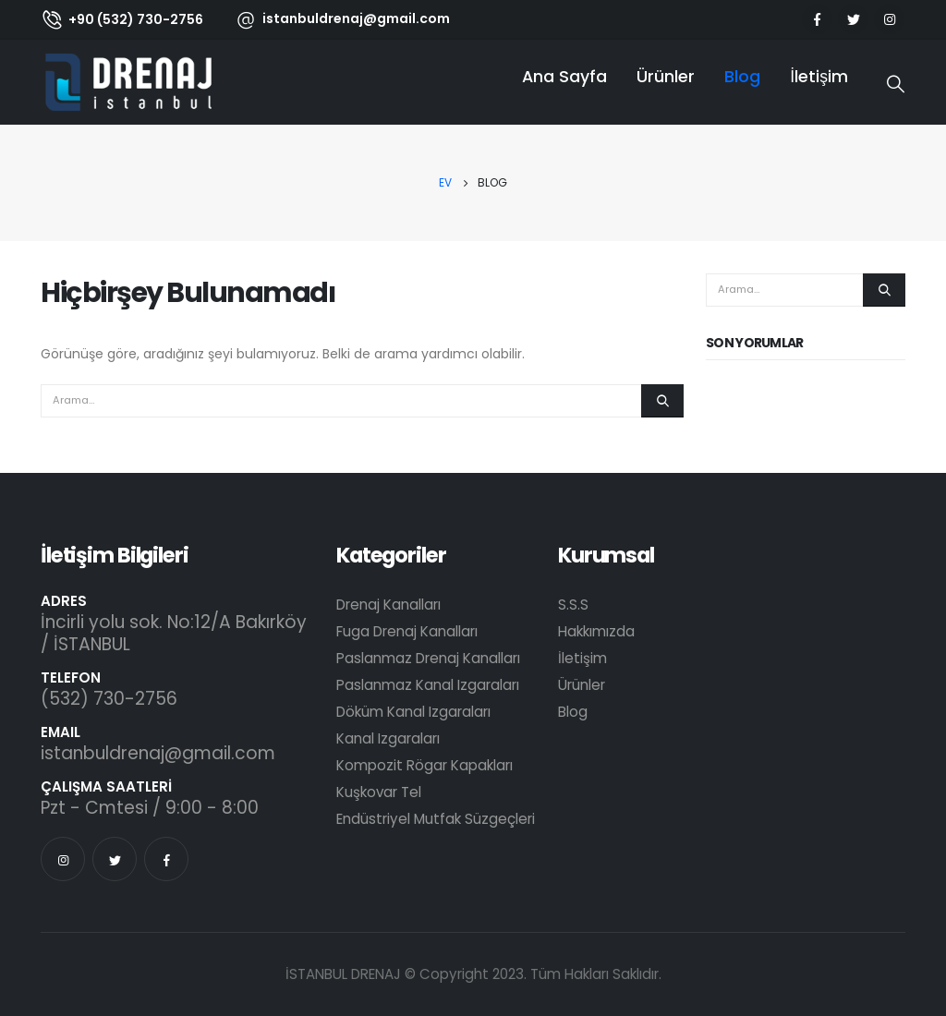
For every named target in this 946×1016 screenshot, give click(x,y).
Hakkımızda (596, 631)
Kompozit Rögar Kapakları (424, 765)
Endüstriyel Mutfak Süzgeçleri (435, 819)
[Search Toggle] (895, 85)
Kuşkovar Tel (378, 792)
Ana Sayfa (564, 77)
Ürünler (666, 77)
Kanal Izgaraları (388, 738)
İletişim (819, 77)
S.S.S (573, 604)
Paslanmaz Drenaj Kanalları (428, 658)
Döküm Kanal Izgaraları (413, 711)
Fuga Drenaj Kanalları (407, 631)
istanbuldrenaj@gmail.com (158, 753)
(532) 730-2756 (109, 698)
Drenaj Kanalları (388, 604)
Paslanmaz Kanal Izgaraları (427, 685)
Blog (742, 77)
